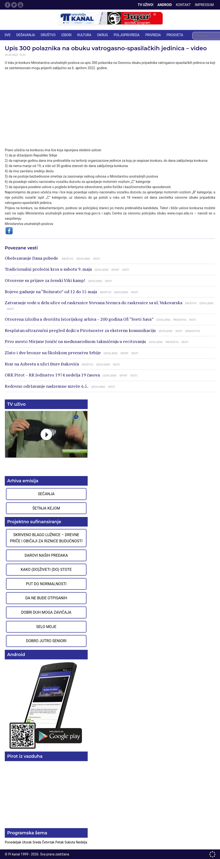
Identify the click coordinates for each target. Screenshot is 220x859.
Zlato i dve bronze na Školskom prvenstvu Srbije (53, 352)
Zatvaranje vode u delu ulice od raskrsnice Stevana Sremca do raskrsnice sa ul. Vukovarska (93, 302)
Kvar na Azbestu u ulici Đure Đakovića (42, 364)
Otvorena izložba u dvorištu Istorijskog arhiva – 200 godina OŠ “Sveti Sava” (79, 319)
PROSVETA (174, 35)
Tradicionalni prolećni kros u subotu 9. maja (48, 269)
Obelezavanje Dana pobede (32, 258)
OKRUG (102, 35)
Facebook (8, 5)
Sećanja (46, 494)
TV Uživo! (146, 5)
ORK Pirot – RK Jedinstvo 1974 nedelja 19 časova (52, 375)
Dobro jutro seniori (46, 641)
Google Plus (20, 5)
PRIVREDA (153, 35)
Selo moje (46, 626)
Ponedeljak (13, 842)
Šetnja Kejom (46, 508)
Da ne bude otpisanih (46, 598)
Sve (8, 35)
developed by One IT (212, 854)
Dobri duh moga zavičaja (46, 612)
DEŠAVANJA (25, 35)
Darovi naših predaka (46, 555)
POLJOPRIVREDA (127, 35)
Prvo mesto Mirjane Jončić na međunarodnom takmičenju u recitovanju (75, 341)
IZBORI (66, 35)
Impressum (204, 5)
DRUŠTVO (48, 35)
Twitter (14, 5)
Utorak (27, 842)
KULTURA (84, 35)
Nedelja (81, 842)
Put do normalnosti (46, 584)
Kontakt (183, 5)
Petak (59, 842)
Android (164, 5)
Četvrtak (48, 842)
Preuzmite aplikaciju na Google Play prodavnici (46, 705)
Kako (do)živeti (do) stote (46, 569)
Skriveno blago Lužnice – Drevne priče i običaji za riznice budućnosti (46, 538)
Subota (70, 842)
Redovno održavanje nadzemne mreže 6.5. (46, 386)
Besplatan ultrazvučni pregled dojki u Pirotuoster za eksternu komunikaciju (80, 330)
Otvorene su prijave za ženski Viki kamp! (45, 280)
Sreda (37, 842)
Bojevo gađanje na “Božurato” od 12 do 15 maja (51, 291)
